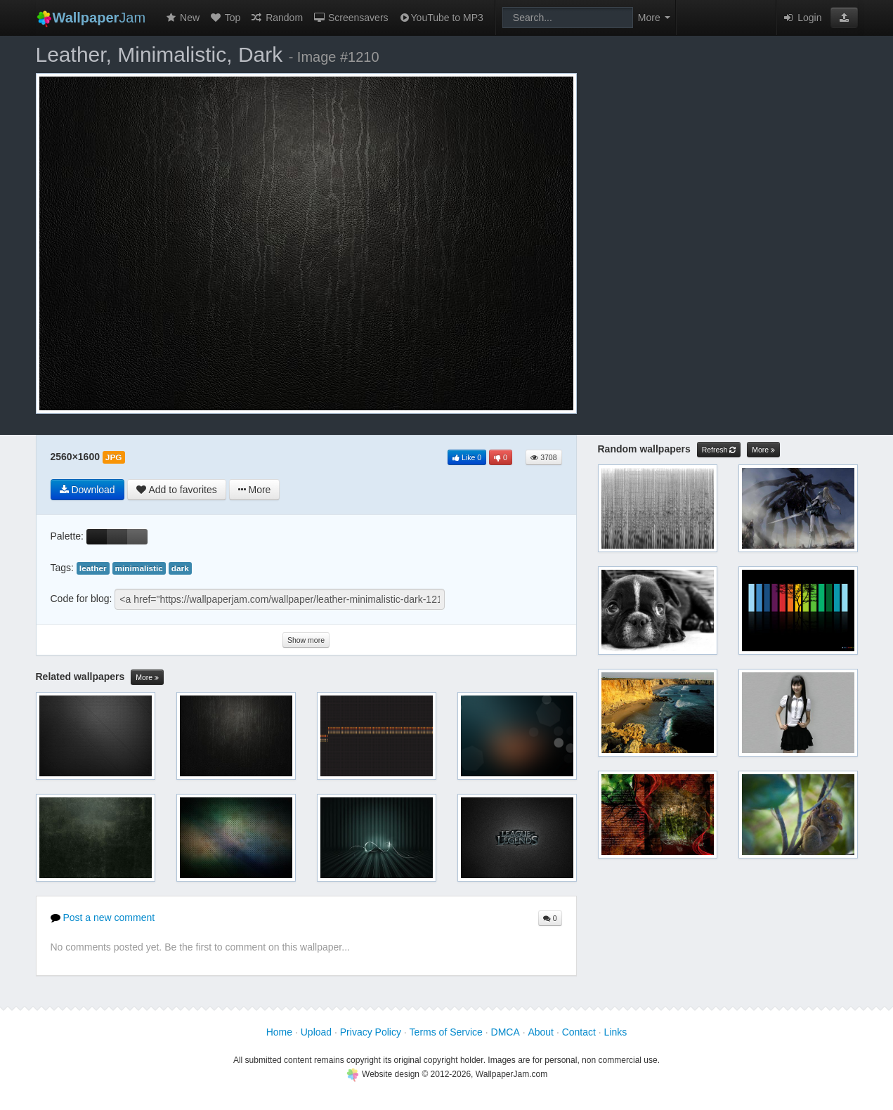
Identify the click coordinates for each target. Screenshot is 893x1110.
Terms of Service (446, 1032)
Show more (306, 640)
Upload (316, 1032)
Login (801, 17)
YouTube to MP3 (440, 17)
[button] (844, 17)
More (147, 677)
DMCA (505, 1032)
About (541, 1032)
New (182, 17)
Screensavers (350, 17)
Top (224, 17)
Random (276, 17)
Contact (579, 1032)
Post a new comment (103, 917)
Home (279, 1032)
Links (615, 1032)
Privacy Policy (370, 1032)
